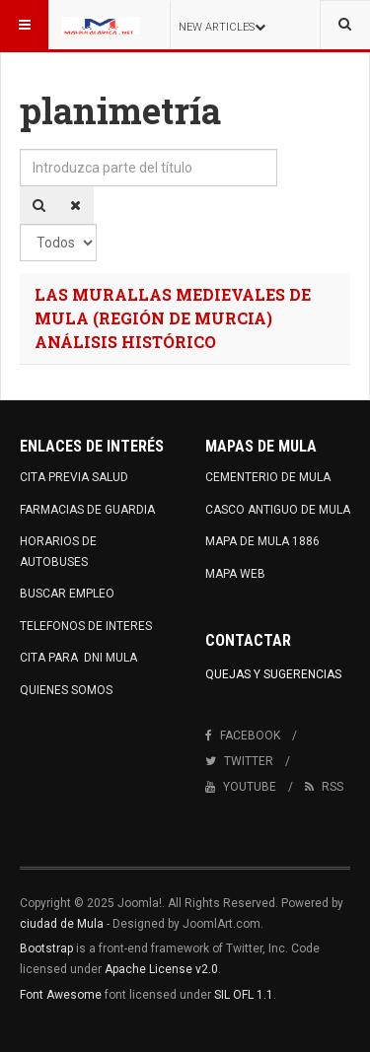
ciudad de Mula (62, 924)
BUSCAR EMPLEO (67, 593)
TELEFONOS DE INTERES (86, 626)
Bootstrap (46, 948)
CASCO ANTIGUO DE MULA (277, 510)
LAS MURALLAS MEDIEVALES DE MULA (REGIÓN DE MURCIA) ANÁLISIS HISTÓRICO (173, 318)
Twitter (239, 761)
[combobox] (345, 24)
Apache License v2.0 (161, 969)
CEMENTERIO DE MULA (268, 477)
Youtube (240, 787)
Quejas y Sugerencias (273, 674)
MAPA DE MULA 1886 (262, 541)
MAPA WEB (235, 574)
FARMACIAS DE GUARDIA (87, 510)
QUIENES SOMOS (66, 690)
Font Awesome (61, 995)
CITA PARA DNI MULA (78, 658)
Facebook (242, 735)
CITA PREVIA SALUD (74, 477)
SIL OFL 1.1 (243, 995)
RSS (324, 787)
